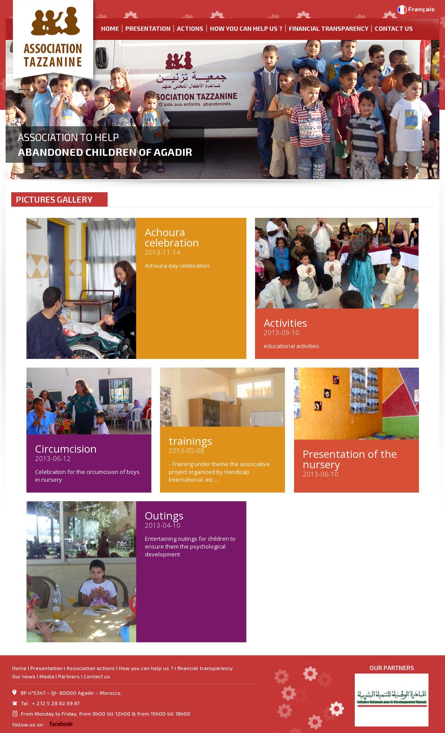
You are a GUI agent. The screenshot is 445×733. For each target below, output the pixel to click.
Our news (24, 676)
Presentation (147, 28)
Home (110, 28)
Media (46, 676)
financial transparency (328, 28)
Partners (69, 676)
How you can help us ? (246, 28)
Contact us (394, 28)
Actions (190, 28)
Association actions (90, 668)
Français (421, 9)
